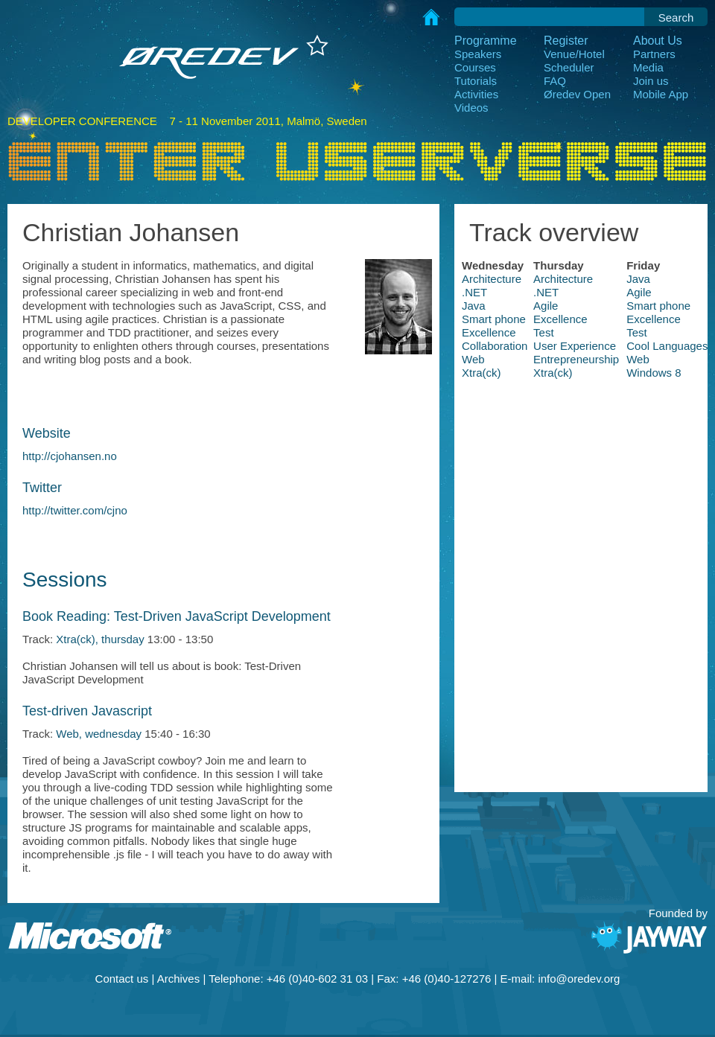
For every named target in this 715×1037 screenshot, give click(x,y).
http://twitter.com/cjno (74, 510)
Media (648, 67)
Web (473, 359)
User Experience (574, 345)
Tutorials (475, 80)
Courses (475, 67)
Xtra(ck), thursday (100, 639)
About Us (657, 40)
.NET (474, 292)
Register (566, 40)
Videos (471, 107)
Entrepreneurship (576, 359)
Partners (654, 54)
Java (638, 278)
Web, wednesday (99, 733)
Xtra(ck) (481, 372)
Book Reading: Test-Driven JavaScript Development (176, 616)
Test (543, 332)
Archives (178, 978)
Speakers (477, 54)
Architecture (491, 278)
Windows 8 (653, 372)
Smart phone (658, 305)
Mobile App (660, 94)
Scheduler (569, 67)
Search (676, 17)
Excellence (560, 319)
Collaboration (494, 345)
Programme (485, 40)
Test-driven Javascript (87, 710)
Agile (638, 292)
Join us (651, 80)
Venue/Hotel (574, 54)
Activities (476, 94)
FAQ (555, 80)
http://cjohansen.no (69, 456)
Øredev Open (577, 94)
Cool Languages (667, 345)
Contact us (122, 978)
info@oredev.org (579, 978)
